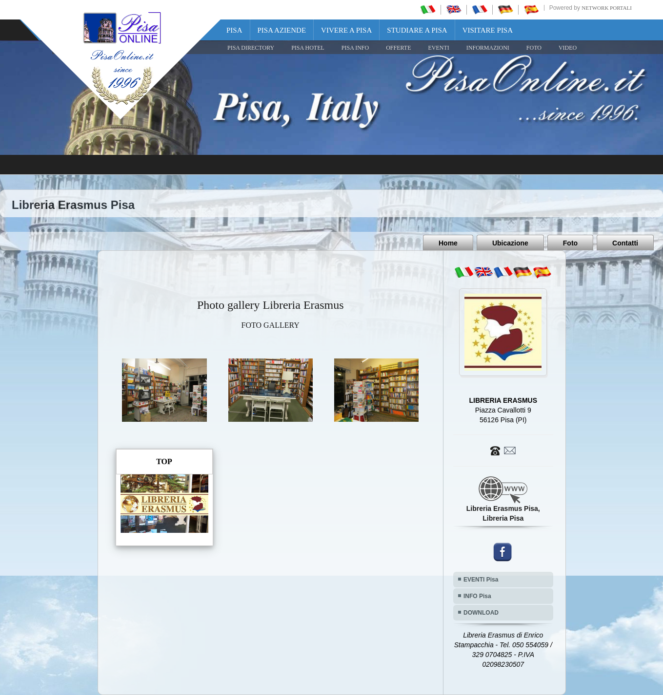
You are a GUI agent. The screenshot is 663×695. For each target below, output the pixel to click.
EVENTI (438, 47)
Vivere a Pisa (346, 30)
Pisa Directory (250, 47)
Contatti (625, 243)
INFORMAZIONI (487, 47)
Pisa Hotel (307, 47)
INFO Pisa (477, 596)
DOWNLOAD (481, 612)
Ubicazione (510, 243)
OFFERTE (398, 47)
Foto (570, 243)
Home (448, 243)
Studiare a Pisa (417, 30)
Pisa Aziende (282, 30)
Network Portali (607, 8)
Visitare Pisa (487, 30)
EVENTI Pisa (480, 579)
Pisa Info (355, 47)
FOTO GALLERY (270, 325)
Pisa (234, 30)
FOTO (534, 47)
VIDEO (568, 47)
